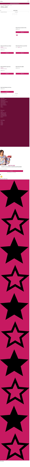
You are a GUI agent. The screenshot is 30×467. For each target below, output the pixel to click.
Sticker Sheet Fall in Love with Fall (21, 45)
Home (1, 5)
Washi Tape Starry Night (20, 66)
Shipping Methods (3, 100)
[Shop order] (22, 93)
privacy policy (12, 172)
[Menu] (2, 1)
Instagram (2, 123)
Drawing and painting (3, 113)
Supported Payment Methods (4, 101)
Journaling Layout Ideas (4, 114)
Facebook (2, 122)
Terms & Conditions (3, 102)
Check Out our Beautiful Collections (14, 3)
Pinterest (2, 124)
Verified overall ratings (4, 68)
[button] (28, 1)
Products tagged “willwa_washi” (6, 5)
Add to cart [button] (22, 32)
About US (2, 111)
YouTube (2, 121)
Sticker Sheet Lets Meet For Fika (21, 27)
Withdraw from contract (3, 99)
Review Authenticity (3, 103)
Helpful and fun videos (3, 112)
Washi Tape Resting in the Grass (6, 87)
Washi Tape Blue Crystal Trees (6, 66)
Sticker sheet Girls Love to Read (6, 45)
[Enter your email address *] (11, 169)
